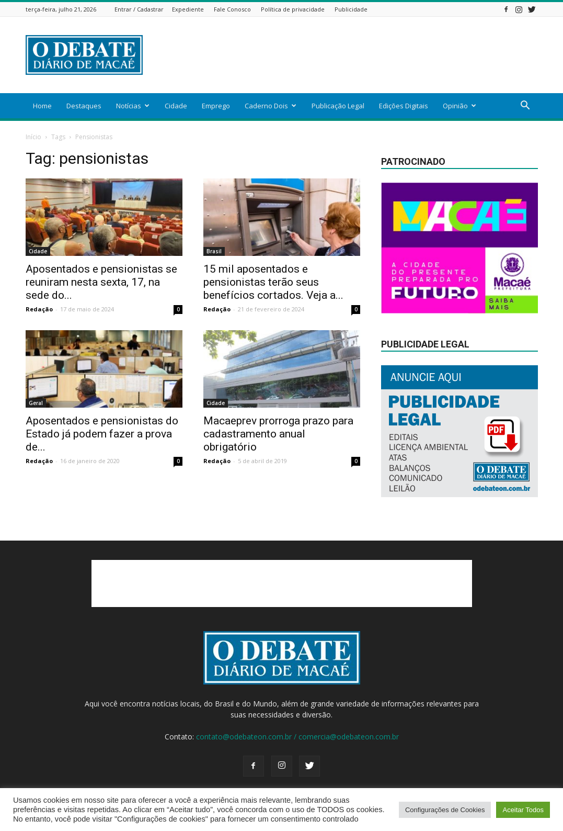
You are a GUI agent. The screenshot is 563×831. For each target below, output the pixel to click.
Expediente (188, 9)
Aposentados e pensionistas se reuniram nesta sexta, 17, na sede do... (101, 282)
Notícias (133, 105)
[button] (525, 106)
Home (42, 105)
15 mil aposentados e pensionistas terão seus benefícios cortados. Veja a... (273, 282)
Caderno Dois (270, 105)
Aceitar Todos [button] (523, 810)
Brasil (214, 251)
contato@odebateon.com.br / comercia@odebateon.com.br (297, 737)
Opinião (459, 105)
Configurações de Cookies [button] (445, 810)
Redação (39, 309)
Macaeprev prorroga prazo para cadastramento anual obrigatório (278, 433)
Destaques (83, 105)
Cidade (176, 105)
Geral (36, 403)
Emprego (216, 105)
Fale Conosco (232, 9)
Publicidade (351, 9)
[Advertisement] (347, 55)
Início (33, 136)
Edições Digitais (403, 105)
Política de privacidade (293, 9)
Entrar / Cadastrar (139, 9)
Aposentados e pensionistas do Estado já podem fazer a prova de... (102, 433)
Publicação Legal (338, 105)
